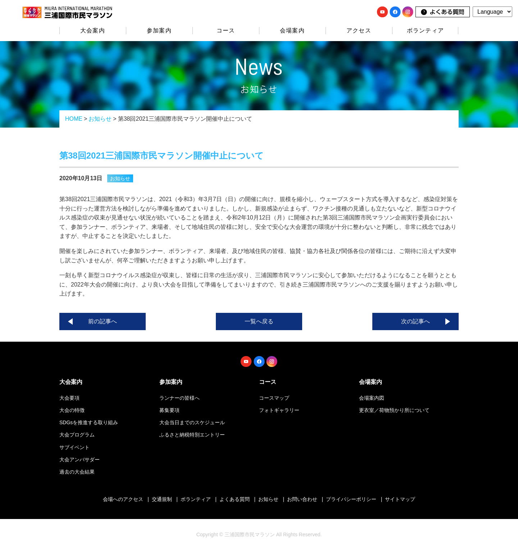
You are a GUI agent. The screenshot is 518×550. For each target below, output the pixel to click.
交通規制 (162, 499)
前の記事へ (102, 321)
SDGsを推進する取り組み (88, 422)
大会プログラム (77, 435)
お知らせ (100, 119)
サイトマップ (400, 499)
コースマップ (274, 398)
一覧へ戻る (259, 321)
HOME (73, 119)
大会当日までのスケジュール (192, 422)
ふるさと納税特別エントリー (192, 435)
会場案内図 (371, 398)
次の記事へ (415, 321)
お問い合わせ (302, 499)
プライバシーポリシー (351, 499)
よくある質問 (234, 499)
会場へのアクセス (123, 499)
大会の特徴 (72, 410)
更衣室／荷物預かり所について (394, 410)
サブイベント (74, 447)
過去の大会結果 (77, 472)
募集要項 (169, 410)
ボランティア (425, 30)
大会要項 (69, 398)
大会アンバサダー (79, 459)
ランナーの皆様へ (179, 398)
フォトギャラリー (279, 410)
